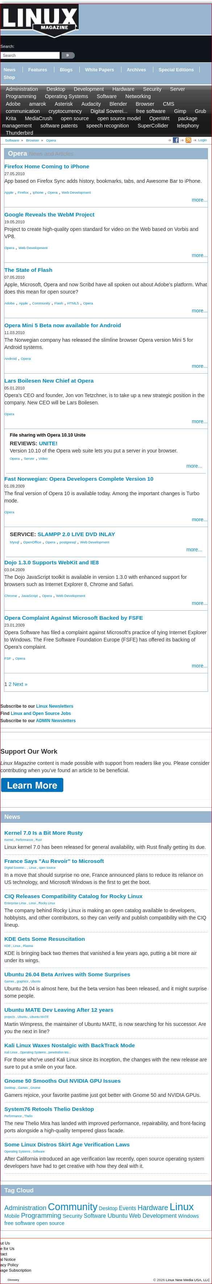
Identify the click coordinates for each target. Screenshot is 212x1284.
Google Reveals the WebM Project (49, 214)
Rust (39, 840)
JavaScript (29, 596)
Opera (52, 192)
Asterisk (64, 104)
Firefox (23, 192)
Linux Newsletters (55, 706)
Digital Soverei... (109, 111)
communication (23, 111)
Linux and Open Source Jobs (41, 713)
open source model (119, 118)
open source (75, 118)
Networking (138, 96)
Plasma (28, 946)
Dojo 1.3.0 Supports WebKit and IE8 (51, 562)
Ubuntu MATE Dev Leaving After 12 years (58, 1010)
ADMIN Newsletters (56, 720)
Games (9, 981)
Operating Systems (66, 96)
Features (37, 69)
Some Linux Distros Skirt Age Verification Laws (67, 1144)
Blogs (66, 69)
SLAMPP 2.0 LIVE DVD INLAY (76, 534)
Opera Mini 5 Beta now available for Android (62, 325)
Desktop (56, 89)
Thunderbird (19, 133)
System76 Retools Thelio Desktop (49, 1109)
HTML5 (73, 303)
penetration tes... (60, 1052)
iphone (38, 192)
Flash (58, 303)
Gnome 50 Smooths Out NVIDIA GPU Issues (62, 1081)
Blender (118, 104)
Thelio (28, 1116)
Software (107, 96)
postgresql (67, 542)
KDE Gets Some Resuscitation (44, 939)
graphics (22, 981)
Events (127, 1208)
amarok (37, 104)
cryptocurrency (65, 111)
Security (152, 89)
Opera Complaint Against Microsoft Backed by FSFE (73, 618)
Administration (22, 89)
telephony (188, 126)
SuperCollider (153, 126)
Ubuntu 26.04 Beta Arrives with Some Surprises (67, 974)
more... (200, 200)
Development (89, 89)
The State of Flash (28, 270)
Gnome (35, 1088)
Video (42, 458)
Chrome (10, 596)
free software (151, 111)
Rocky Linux (47, 903)
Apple (8, 192)
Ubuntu (36, 981)
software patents (59, 126)
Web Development (76, 192)
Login (202, 140)
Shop (9, 77)
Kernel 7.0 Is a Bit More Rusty (43, 833)
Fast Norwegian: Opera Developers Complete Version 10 (78, 479)
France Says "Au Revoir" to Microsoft (54, 861)
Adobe (13, 104)
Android (10, 359)
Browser (145, 104)
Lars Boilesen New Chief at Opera (48, 381)
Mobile (12, 1216)
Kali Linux (10, 1052)
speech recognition (107, 126)
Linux (32, 868)
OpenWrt (159, 118)
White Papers (99, 69)
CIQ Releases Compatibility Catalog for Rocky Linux (73, 896)
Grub (200, 111)
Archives (136, 69)
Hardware (123, 89)
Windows (188, 1216)
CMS (168, 104)
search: (7, 46)
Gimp (180, 111)
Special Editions (176, 69)
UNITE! (48, 443)
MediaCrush (38, 118)
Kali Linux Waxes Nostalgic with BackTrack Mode (69, 1045)
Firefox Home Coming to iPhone (46, 166)
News (10, 69)
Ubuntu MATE (39, 1017)
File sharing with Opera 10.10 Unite (48, 435)
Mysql (14, 542)
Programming (21, 96)
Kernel (8, 840)
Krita (11, 118)
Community (41, 303)
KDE (7, 946)
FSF (7, 658)
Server (177, 89)
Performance (24, 840)
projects (9, 1017)
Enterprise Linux (15, 903)
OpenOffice (32, 542)
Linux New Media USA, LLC (188, 1280)
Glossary (13, 1279)
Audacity (91, 104)
